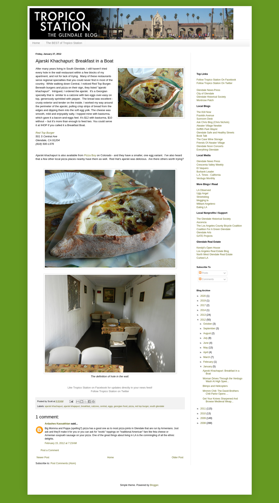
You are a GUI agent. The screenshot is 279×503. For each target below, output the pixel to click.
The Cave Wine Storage (210, 139)
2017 (203, 305)
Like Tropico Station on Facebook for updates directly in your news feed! (110, 387)
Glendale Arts (204, 232)
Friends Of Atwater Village (211, 142)
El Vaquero (202, 168)
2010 (203, 413)
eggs (110, 406)
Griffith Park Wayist (207, 129)
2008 (203, 423)
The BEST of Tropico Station (64, 43)
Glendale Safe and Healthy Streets (215, 132)
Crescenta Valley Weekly (210, 164)
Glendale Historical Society (211, 96)
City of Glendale (205, 93)
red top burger (142, 406)
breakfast (85, 406)
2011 (203, 408)
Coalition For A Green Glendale (213, 229)
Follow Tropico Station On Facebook (216, 79)
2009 (203, 418)
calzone (95, 406)
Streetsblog (203, 196)
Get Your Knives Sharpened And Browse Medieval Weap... (220, 400)
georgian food (120, 406)
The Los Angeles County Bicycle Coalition (219, 225)
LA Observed (204, 190)
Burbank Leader (205, 171)
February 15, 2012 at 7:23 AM (61, 443)
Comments (206, 279)
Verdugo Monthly (206, 178)
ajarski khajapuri (72, 406)
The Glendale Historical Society (214, 218)
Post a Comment (50, 450)
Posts (203, 273)
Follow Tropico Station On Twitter (215, 83)
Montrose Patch (205, 100)
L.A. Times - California (209, 174)
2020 (203, 296)
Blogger (154, 485)
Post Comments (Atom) (63, 463)
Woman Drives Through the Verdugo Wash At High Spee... (222, 380)
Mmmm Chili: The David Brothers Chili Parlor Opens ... (220, 392)
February (208, 361)
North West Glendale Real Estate (215, 254)
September (209, 328)
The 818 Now (204, 112)
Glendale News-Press (208, 90)
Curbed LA (202, 257)
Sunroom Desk (205, 118)
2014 (203, 310)
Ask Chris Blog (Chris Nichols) (213, 122)
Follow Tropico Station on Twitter (110, 391)
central (103, 406)
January (208, 366)
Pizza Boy (90, 155)
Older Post (177, 457)
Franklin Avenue (205, 115)
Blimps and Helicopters (215, 386)
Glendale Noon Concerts (210, 146)
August (207, 333)
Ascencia (202, 222)
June (206, 343)
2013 (203, 314)
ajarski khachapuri (54, 406)
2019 (203, 300)
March (207, 357)
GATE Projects (205, 236)
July (205, 338)
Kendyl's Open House (208, 247)
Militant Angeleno (206, 203)
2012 (203, 319)
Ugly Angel (202, 193)
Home (36, 43)
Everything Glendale (208, 149)
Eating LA (202, 207)
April (206, 352)
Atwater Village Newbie (209, 125)
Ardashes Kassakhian (57, 423)
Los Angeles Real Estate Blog (213, 251)
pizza (131, 406)
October (208, 323)
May (205, 347)
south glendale (157, 406)
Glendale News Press (208, 161)
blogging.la (202, 200)
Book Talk (202, 135)
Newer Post (43, 457)
